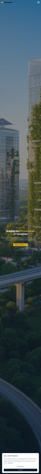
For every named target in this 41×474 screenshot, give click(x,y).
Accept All (20, 470)
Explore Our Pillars (20, 244)
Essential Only (20, 466)
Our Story (20, 248)
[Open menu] (38, 2)
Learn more (10, 463)
